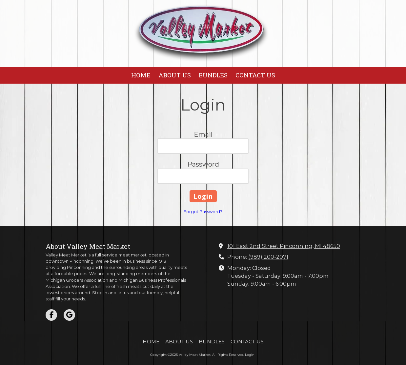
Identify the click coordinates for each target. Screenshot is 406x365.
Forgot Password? (203, 211)
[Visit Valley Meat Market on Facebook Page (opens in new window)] (51, 315)
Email (203, 134)
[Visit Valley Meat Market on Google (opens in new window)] (69, 315)
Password (203, 164)
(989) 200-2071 (268, 256)
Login (249, 355)
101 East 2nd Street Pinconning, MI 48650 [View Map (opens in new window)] (283, 246)
